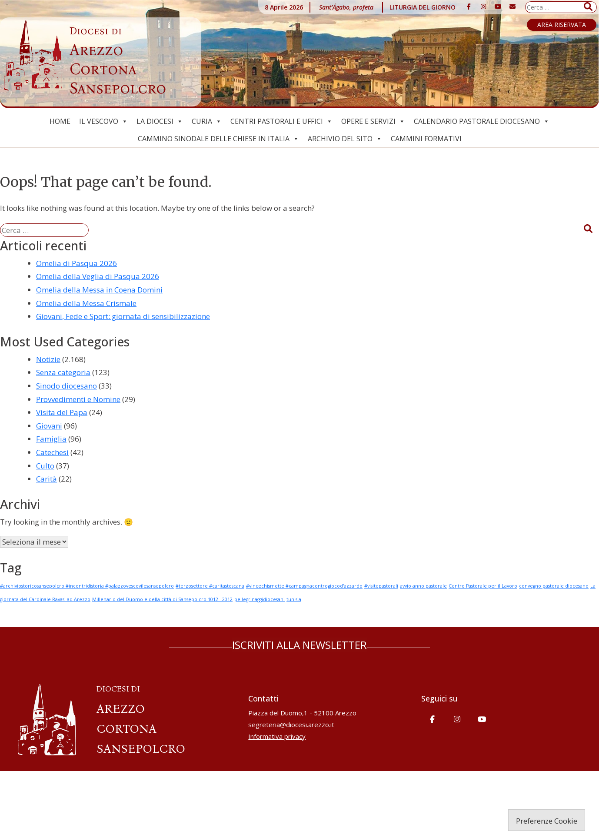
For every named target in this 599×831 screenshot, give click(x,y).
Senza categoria (63, 372)
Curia (207, 121)
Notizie (48, 359)
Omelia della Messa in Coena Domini (99, 290)
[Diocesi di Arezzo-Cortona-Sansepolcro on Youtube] (498, 6)
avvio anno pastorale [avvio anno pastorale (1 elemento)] (423, 586)
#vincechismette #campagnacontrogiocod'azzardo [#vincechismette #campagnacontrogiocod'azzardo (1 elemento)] (304, 586)
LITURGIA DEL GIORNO (422, 7)
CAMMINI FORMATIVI (426, 138)
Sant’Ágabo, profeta (346, 7)
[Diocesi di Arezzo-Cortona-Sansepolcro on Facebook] (469, 6)
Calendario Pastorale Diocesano (481, 121)
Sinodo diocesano (66, 386)
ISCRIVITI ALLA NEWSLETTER (299, 645)
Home (60, 121)
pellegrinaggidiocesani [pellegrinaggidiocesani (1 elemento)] (259, 599)
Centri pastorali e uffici (281, 121)
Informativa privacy (277, 736)
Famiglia (51, 439)
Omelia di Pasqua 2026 (76, 263)
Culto (45, 466)
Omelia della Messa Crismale (86, 303)
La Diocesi (159, 121)
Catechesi (52, 452)
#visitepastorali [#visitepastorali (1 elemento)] (381, 586)
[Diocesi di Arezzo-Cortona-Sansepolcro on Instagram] (483, 6)
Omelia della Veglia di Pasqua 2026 (97, 276)
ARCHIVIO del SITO (345, 138)
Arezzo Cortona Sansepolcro (118, 61)
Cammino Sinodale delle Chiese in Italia (218, 138)
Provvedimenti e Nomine (78, 399)
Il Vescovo (103, 121)
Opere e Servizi (373, 121)
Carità (46, 479)
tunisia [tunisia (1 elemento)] (293, 599)
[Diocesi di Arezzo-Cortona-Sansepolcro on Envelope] (512, 6)
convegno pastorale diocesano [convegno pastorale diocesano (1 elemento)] (554, 586)
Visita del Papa (61, 412)
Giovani (49, 426)
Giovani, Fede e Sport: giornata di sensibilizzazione (123, 316)
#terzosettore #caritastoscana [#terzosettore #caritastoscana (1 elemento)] (210, 586)
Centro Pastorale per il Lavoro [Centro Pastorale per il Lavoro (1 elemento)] (483, 586)
